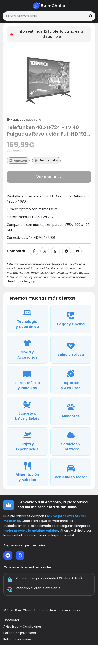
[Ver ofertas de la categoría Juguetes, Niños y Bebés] (27, 411)
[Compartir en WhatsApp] (55, 251)
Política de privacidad (19, 633)
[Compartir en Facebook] (34, 251)
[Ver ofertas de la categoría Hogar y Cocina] (71, 319)
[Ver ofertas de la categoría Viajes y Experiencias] (27, 441)
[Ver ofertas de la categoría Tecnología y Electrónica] (27, 319)
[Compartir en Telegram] (66, 251)
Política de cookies (17, 639)
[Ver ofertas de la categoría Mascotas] (71, 411)
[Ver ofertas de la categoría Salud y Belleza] (71, 350)
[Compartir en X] (44, 251)
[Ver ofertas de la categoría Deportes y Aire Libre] (71, 380)
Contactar (11, 620)
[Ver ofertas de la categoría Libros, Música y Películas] (27, 380)
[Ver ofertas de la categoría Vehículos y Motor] (71, 472)
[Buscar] (90, 16)
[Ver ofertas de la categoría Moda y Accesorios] (27, 350)
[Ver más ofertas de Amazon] (18, 160)
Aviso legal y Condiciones (22, 627)
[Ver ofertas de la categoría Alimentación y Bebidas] (27, 472)
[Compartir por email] (77, 251)
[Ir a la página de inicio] (49, 5)
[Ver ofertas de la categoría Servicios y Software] (71, 441)
